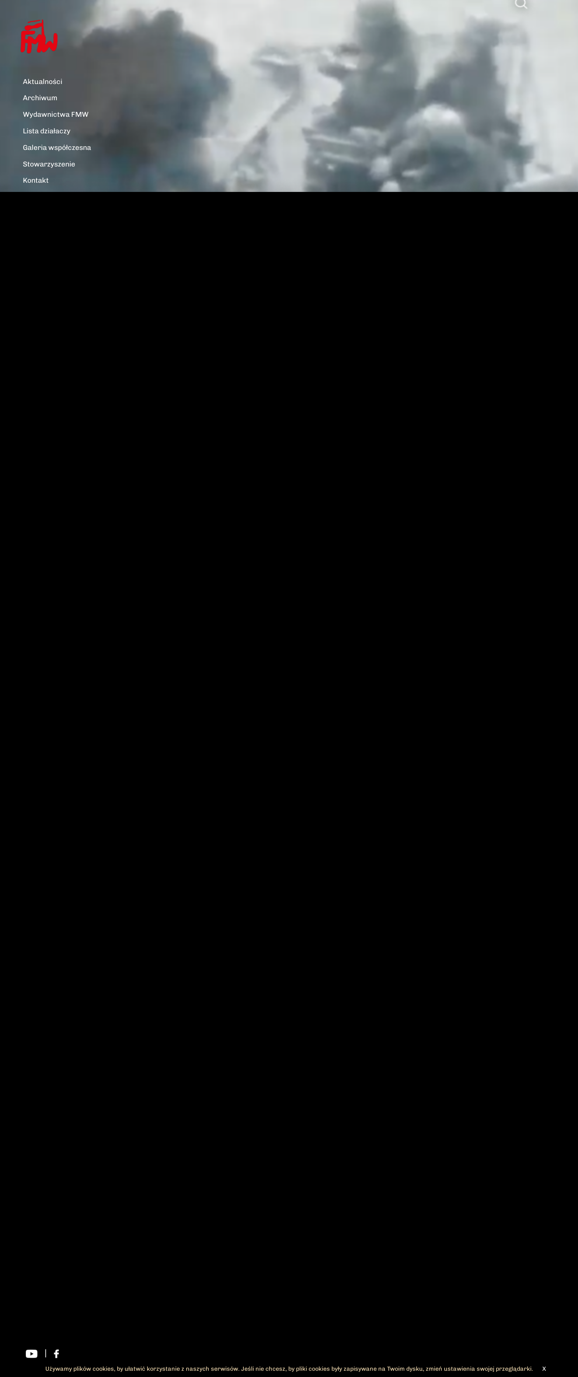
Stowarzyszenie (49, 164)
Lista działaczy (46, 131)
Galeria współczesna (57, 147)
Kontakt (36, 180)
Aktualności (42, 81)
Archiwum (40, 98)
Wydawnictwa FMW (55, 114)
